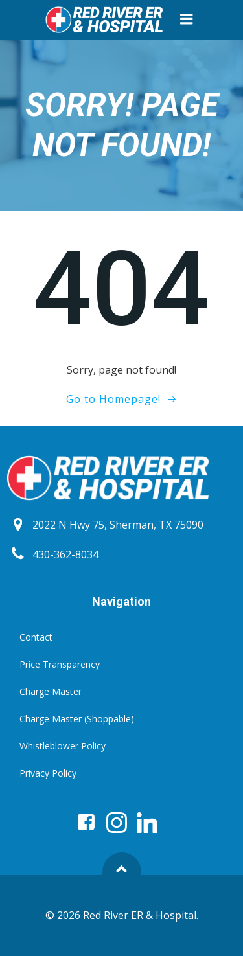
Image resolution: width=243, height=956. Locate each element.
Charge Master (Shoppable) (76, 718)
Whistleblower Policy (62, 746)
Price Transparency (59, 664)
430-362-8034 (65, 554)
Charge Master (50, 691)
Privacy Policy (47, 773)
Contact (35, 637)
